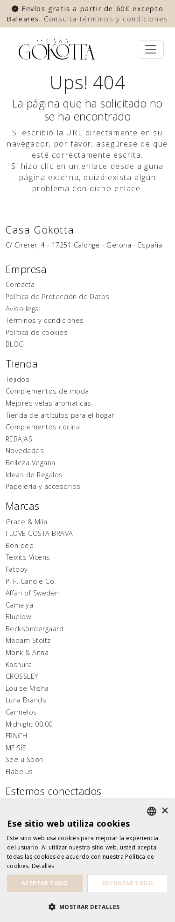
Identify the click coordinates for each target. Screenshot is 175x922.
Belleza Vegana (31, 462)
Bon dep (20, 545)
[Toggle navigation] (151, 49)
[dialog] (87, 861)
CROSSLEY (22, 676)
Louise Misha (27, 688)
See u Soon (24, 759)
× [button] (164, 811)
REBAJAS (19, 438)
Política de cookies (37, 332)
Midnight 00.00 (29, 724)
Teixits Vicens (28, 557)
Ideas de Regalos (34, 474)
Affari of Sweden (32, 592)
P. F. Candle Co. (31, 581)
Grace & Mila (27, 521)
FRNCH (16, 735)
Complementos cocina (43, 426)
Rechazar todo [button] (127, 883)
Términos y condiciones (45, 320)
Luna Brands (26, 699)
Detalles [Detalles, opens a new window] (43, 866)
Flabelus (19, 771)
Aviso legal (23, 308)
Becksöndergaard (34, 628)
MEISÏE (16, 747)
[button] (87, 906)
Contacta (20, 284)
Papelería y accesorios (43, 486)
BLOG (15, 344)
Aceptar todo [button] (44, 883)
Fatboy (17, 569)
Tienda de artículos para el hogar (60, 415)
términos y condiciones (124, 18)
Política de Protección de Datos (58, 296)
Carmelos (21, 712)
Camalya (19, 605)
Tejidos (17, 379)
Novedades (25, 450)
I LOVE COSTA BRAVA (39, 533)
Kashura (19, 664)
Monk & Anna (27, 652)
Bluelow (18, 616)
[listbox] (151, 811)
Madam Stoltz (28, 640)
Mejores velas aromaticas (48, 403)
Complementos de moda (47, 391)
